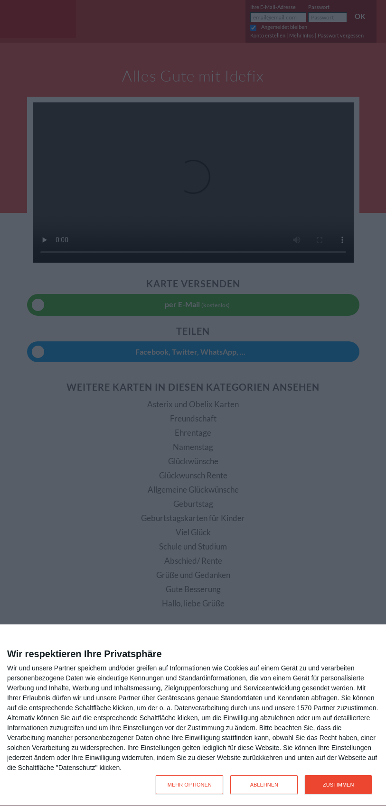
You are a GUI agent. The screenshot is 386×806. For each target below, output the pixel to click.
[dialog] (193, 715)
